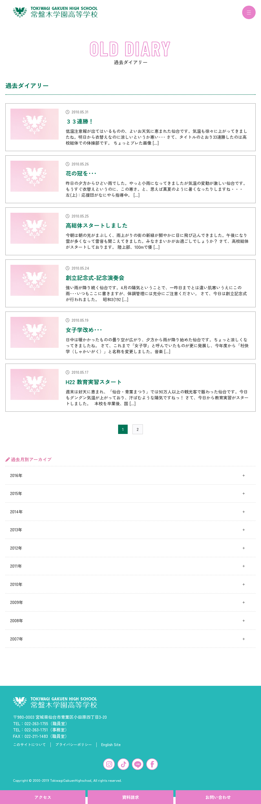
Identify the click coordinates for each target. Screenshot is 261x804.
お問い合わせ (218, 797)
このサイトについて (29, 748)
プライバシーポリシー (73, 748)
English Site (111, 748)
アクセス (42, 797)
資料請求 (130, 797)
